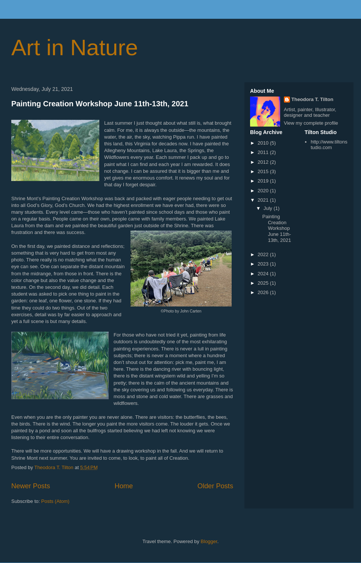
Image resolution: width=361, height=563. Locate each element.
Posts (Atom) (55, 501)
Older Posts (215, 486)
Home (124, 486)
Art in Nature (74, 47)
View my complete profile (311, 123)
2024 (264, 273)
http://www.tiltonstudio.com (329, 145)
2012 (264, 162)
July (269, 208)
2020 (264, 190)
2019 (264, 181)
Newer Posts (30, 486)
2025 (264, 283)
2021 (264, 200)
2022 (264, 254)
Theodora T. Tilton (312, 99)
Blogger (209, 541)
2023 (264, 264)
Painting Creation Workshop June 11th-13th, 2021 (99, 104)
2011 (264, 152)
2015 (264, 171)
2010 (264, 143)
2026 (264, 292)
